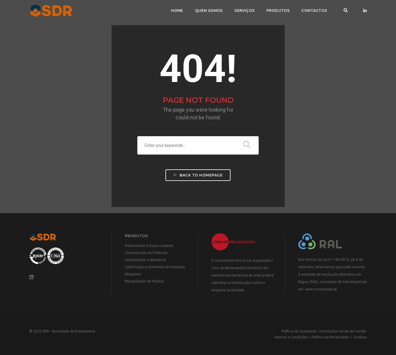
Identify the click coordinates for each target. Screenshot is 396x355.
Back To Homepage (198, 175)
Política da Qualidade (298, 331)
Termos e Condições (291, 337)
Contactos (314, 10)
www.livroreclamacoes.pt (231, 275)
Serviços (244, 10)
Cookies (360, 337)
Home (177, 10)
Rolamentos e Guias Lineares (149, 246)
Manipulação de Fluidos (144, 281)
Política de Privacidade (330, 337)
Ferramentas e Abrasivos (145, 260)
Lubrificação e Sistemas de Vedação (155, 267)
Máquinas (133, 274)
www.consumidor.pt (321, 289)
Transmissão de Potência (146, 253)
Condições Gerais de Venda (343, 331)
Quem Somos (209, 10)
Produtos (277, 10)
